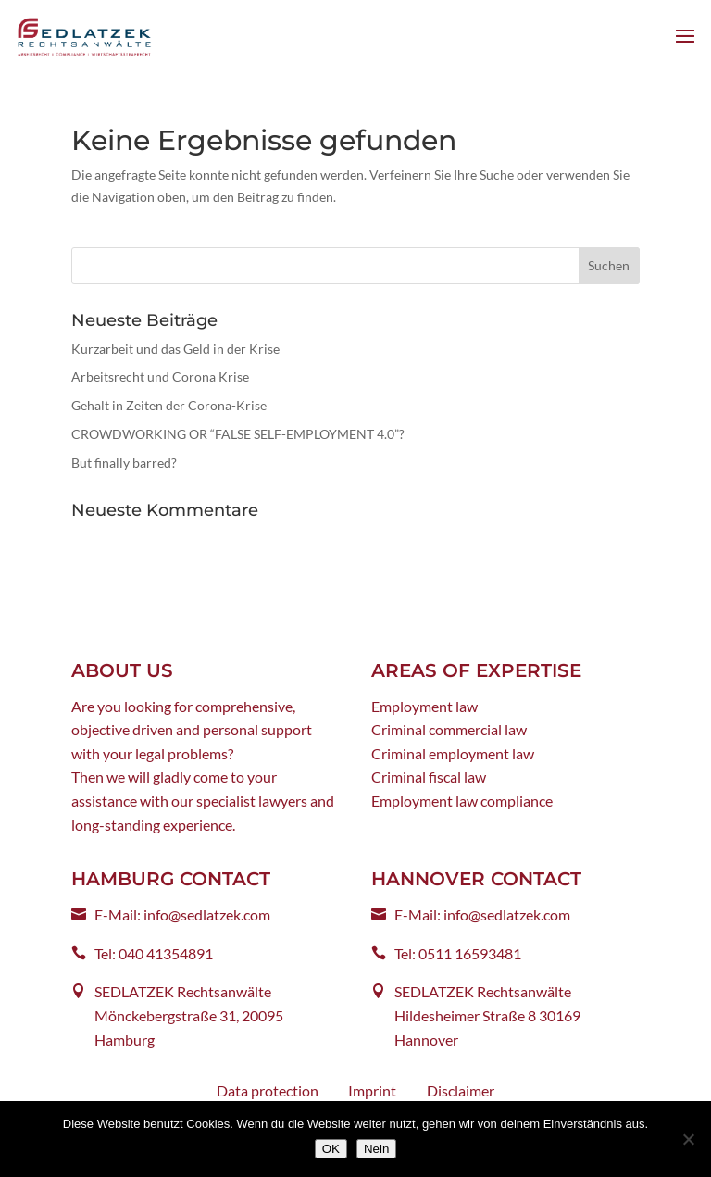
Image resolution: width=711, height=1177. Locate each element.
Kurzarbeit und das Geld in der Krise (175, 349)
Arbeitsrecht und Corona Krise (160, 376)
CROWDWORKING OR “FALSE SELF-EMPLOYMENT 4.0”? (238, 434)
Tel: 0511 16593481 (457, 953)
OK (331, 1149)
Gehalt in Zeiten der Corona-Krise (169, 405)
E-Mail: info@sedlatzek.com (182, 914)
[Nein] (688, 1139)
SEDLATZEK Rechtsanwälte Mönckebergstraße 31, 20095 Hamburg (188, 1015)
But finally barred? (124, 462)
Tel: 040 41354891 (153, 953)
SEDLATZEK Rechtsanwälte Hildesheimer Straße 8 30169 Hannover (487, 1015)
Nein (376, 1149)
